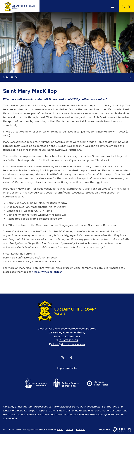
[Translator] (129, 6)
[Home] (67, 311)
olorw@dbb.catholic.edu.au (68, 344)
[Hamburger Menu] (112, 6)
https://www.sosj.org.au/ (47, 271)
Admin (69, 429)
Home (60, 429)
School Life (10, 77)
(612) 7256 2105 (68, 340)
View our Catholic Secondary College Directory (67, 328)
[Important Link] (36, 383)
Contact (80, 429)
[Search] (123, 6)
